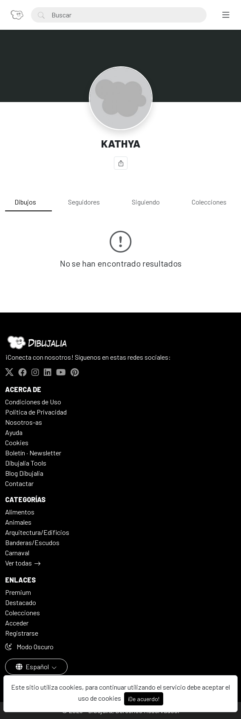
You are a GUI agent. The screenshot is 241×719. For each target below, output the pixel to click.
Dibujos (25, 202)
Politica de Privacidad (36, 412)
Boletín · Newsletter (33, 453)
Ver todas (18, 563)
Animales (18, 522)
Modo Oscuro (29, 646)
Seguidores (84, 202)
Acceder (16, 623)
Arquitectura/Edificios (37, 532)
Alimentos (19, 512)
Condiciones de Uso (33, 402)
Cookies (16, 442)
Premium (18, 592)
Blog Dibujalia (24, 473)
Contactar (19, 483)
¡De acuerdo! (143, 698)
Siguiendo (146, 202)
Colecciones (209, 202)
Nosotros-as (23, 422)
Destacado (20, 602)
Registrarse (21, 633)
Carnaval (17, 552)
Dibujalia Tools (25, 463)
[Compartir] (121, 163)
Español (33, 666)
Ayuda (14, 432)
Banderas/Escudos (32, 542)
